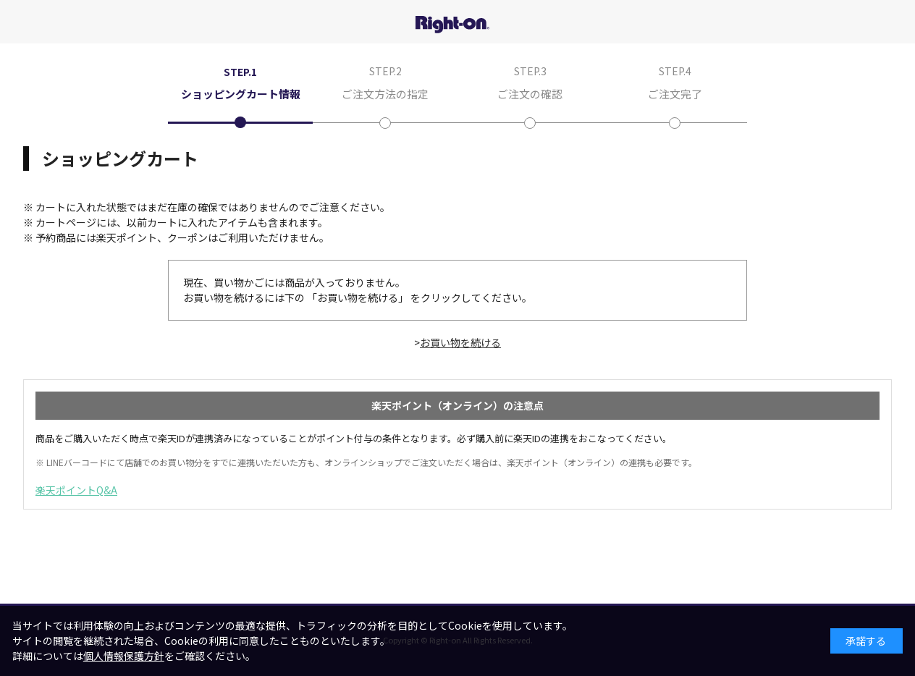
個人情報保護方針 (123, 655)
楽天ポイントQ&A (76, 490)
